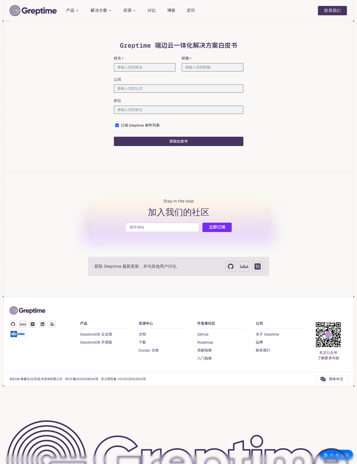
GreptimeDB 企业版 (96, 334)
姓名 (119, 58)
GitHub (202, 334)
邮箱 (187, 58)
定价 (191, 10)
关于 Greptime (267, 334)
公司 (117, 79)
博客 (171, 10)
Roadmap (205, 342)
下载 (142, 342)
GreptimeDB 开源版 (96, 342)
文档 (142, 334)
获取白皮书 (179, 141)
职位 (117, 100)
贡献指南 (204, 350)
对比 (152, 10)
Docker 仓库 (149, 350)
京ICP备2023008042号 (81, 379)
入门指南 (204, 358)
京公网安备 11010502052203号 (123, 379)
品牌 (259, 342)
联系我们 (332, 10)
